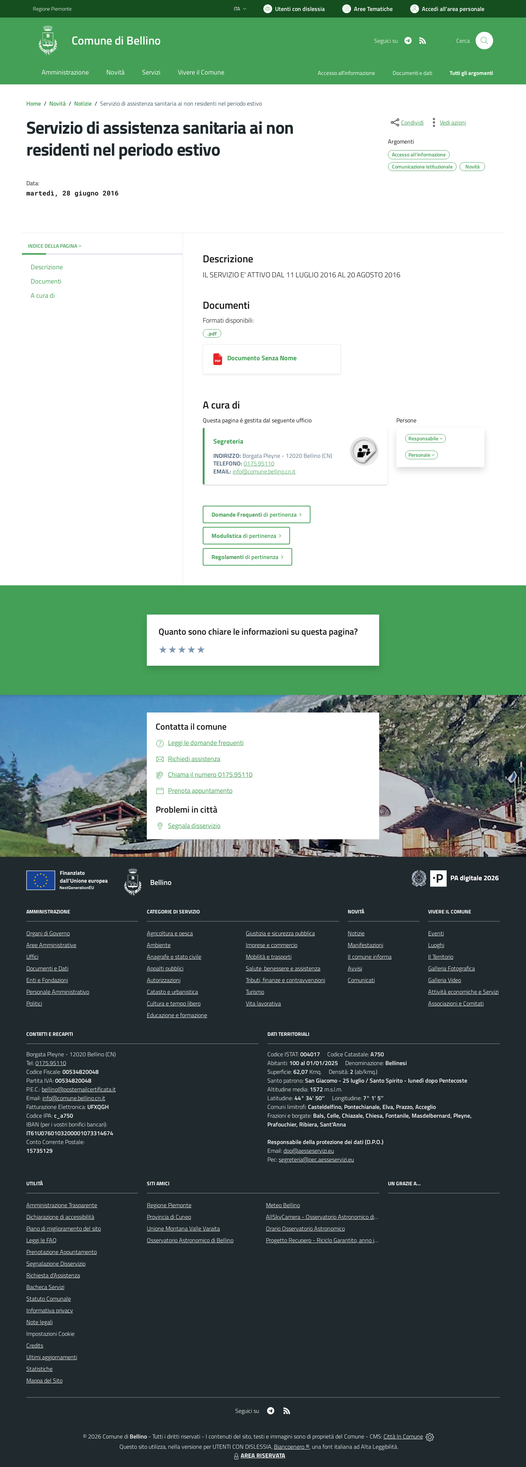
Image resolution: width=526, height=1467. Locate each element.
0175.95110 (259, 463)
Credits (34, 1345)
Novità (57, 103)
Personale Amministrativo (57, 991)
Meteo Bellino (283, 1205)
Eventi (436, 933)
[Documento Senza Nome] (218, 359)
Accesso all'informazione (346, 73)
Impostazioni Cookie (50, 1333)
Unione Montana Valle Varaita (183, 1228)
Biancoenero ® (291, 1446)
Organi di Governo (48, 933)
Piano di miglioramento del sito (63, 1228)
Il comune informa (370, 956)
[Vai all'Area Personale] (447, 9)
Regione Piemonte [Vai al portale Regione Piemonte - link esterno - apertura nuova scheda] (52, 8)
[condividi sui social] (406, 122)
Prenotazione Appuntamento (61, 1251)
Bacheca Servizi (45, 1286)
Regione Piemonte (169, 1205)
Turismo (255, 991)
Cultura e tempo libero (174, 1003)
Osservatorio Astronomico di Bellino (190, 1240)
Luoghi (436, 944)
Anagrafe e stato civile (174, 956)
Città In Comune (403, 1436)
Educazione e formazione (177, 1015)
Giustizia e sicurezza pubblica (280, 933)
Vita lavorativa (263, 1003)
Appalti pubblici (165, 968)
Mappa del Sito (44, 1380)
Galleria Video (444, 980)
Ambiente (159, 944)
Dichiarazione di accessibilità (60, 1216)
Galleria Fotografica (451, 968)
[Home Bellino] (97, 41)
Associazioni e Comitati (456, 1003)
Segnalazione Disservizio (55, 1263)
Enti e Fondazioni (47, 980)
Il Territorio (440, 956)
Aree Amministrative (51, 944)
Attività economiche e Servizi (463, 991)
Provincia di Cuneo (169, 1216)
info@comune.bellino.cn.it (264, 471)
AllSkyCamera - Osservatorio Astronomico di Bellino (329, 1216)
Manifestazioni (365, 944)
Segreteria (228, 441)
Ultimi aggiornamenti (51, 1357)
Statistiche (39, 1368)
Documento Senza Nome (262, 358)
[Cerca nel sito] (484, 40)
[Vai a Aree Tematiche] (367, 9)
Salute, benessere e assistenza (283, 968)
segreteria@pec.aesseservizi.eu (316, 1159)
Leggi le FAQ (41, 1240)
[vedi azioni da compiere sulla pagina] (447, 122)
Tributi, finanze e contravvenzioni (285, 980)
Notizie (83, 103)
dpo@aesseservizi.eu (308, 1150)
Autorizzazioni (163, 980)
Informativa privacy (49, 1310)
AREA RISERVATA (258, 1455)
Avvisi (355, 968)
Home (33, 103)
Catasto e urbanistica (172, 991)
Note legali (39, 1322)
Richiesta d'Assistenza (53, 1275)
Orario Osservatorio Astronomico (305, 1228)
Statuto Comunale (48, 1298)
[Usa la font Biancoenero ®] (294, 9)
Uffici (32, 956)
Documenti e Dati (47, 968)
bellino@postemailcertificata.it (79, 1089)
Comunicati (361, 980)
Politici (34, 1003)
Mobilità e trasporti (268, 956)
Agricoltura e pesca (170, 933)
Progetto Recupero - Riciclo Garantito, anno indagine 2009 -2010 (345, 1240)
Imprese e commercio (271, 944)
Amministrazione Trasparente (61, 1205)
